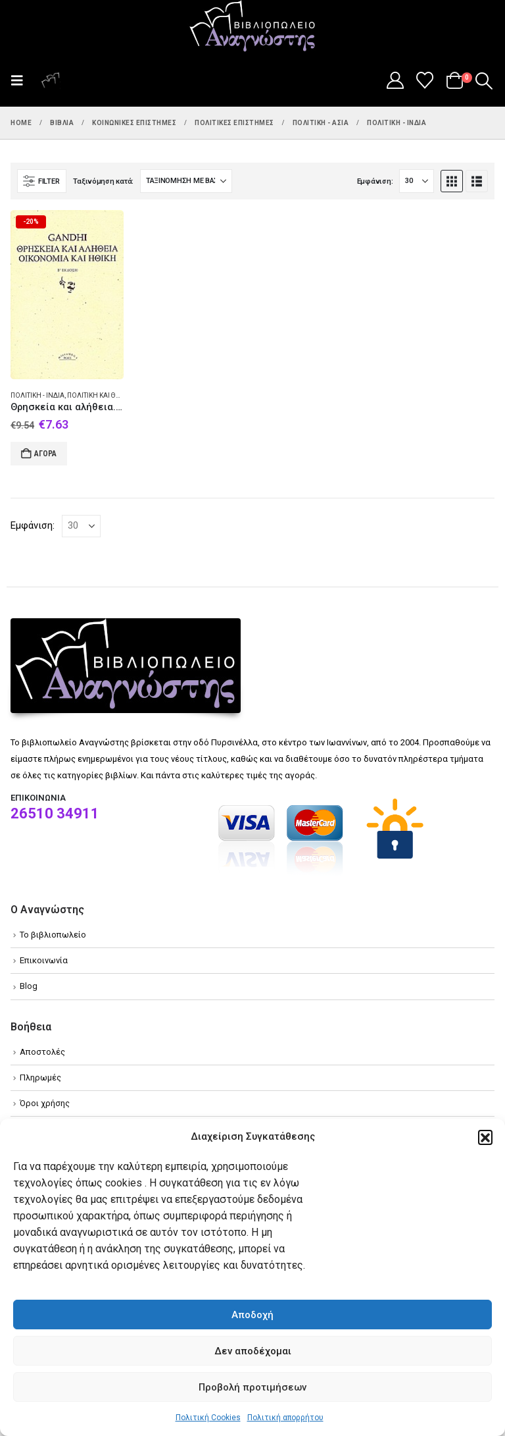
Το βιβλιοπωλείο (53, 935)
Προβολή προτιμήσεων (252, 1387)
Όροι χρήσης (45, 1103)
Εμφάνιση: (375, 181)
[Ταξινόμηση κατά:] (186, 181)
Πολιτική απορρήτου (285, 1417)
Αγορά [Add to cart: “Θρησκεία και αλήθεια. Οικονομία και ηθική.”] (45, 453)
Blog (28, 986)
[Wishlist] (425, 80)
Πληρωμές (40, 1077)
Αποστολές (42, 1052)
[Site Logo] (252, 27)
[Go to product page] (67, 294)
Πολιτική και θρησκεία (105, 395)
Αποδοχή (252, 1315)
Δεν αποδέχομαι (252, 1351)
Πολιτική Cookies (208, 1417)
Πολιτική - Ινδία (37, 395)
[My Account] (395, 80)
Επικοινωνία (44, 960)
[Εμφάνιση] (416, 181)
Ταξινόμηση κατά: (103, 181)
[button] (485, 1137)
